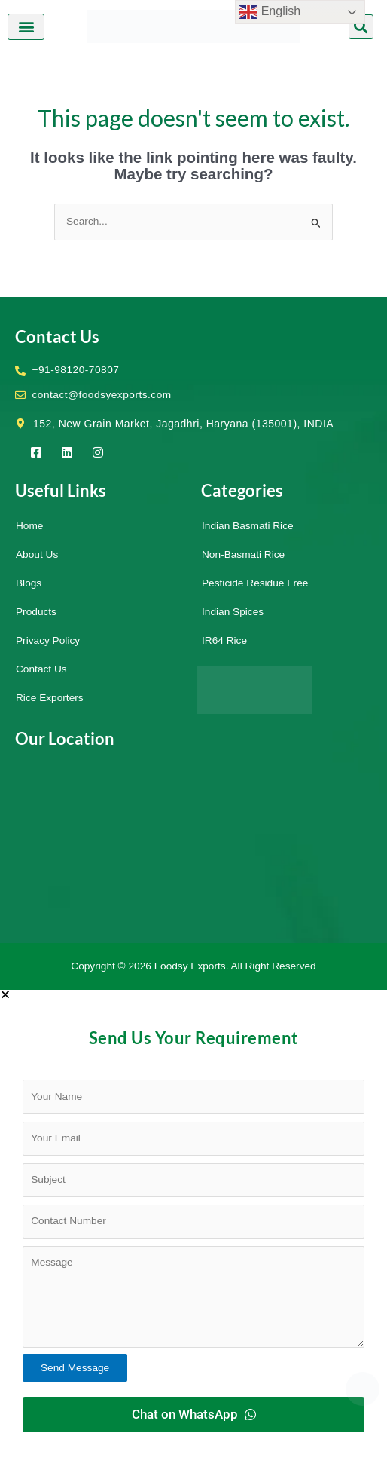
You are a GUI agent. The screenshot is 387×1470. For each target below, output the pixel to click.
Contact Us (41, 669)
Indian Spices (233, 611)
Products (36, 611)
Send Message (75, 1368)
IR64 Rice (224, 640)
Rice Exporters (50, 697)
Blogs (28, 583)
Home (29, 525)
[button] (26, 27)
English (269, 12)
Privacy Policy (48, 640)
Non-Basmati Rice (243, 554)
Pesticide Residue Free (255, 583)
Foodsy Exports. (191, 966)
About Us (37, 554)
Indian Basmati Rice (248, 525)
